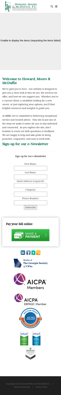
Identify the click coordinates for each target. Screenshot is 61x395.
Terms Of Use (41, 387)
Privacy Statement (22, 387)
